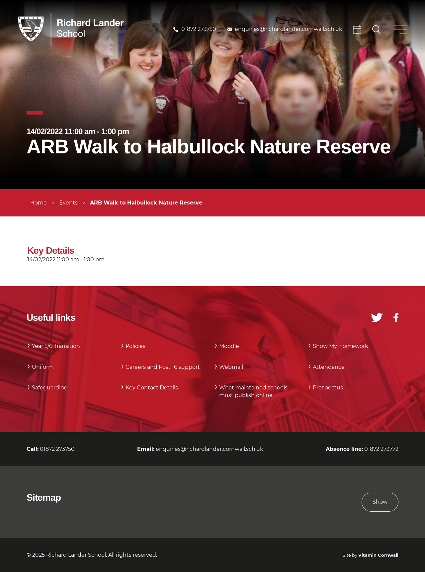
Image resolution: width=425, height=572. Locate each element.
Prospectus (328, 387)
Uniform (43, 367)
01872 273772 (381, 449)
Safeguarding (50, 387)
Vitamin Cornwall (378, 555)
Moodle (229, 346)
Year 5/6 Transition (56, 346)
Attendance (329, 367)
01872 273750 (198, 29)
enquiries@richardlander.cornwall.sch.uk (288, 29)
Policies (135, 346)
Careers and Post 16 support (163, 367)
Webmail (231, 367)
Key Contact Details (152, 387)
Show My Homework (340, 346)
